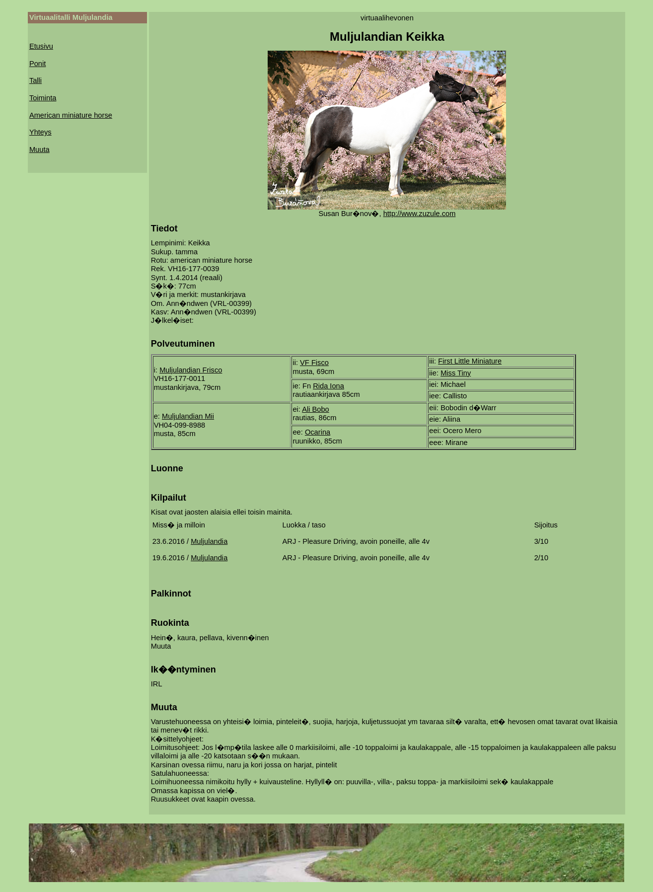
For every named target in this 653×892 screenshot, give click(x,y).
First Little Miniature (470, 361)
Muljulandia (209, 541)
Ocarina (317, 432)
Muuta (39, 149)
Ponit (37, 64)
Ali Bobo (315, 409)
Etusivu (41, 46)
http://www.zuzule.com (419, 214)
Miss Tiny (455, 373)
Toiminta (43, 98)
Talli (35, 80)
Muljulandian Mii (188, 416)
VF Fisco (314, 363)
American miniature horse (70, 115)
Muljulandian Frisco (190, 370)
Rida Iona (328, 386)
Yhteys (40, 132)
